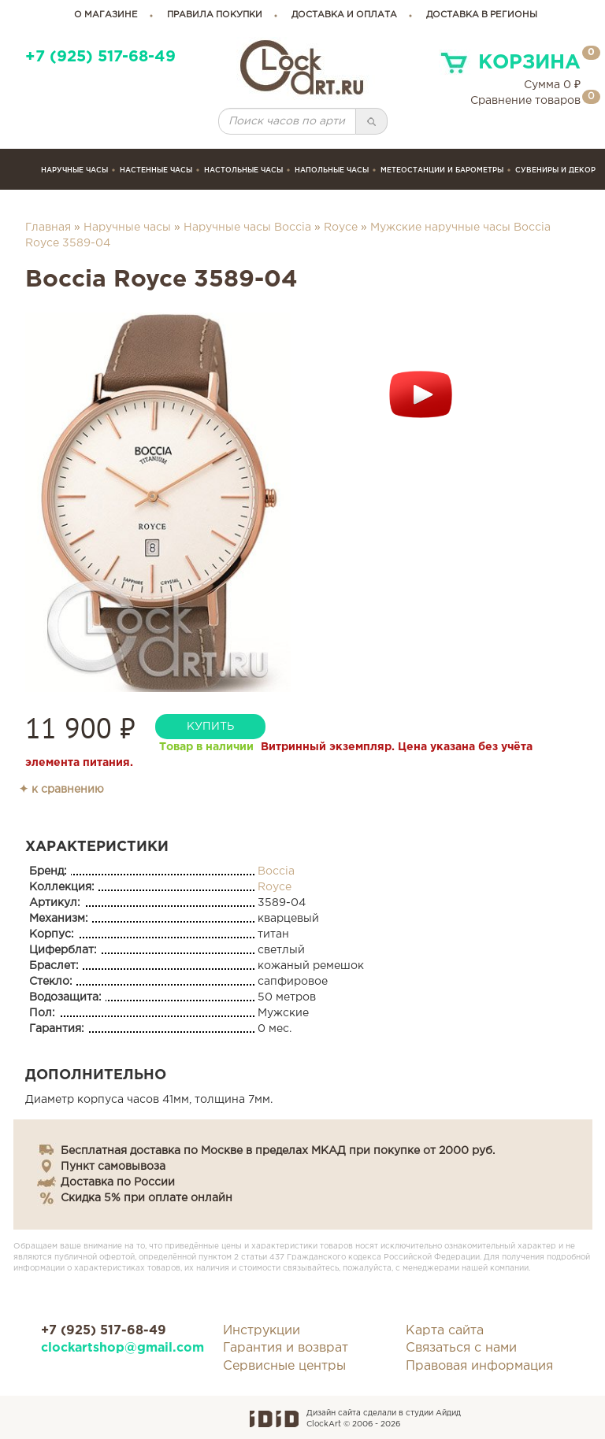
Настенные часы (156, 170)
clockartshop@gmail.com (120, 1348)
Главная (48, 227)
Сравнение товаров (525, 100)
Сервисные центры (284, 1366)
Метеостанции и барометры (441, 170)
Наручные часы (74, 170)
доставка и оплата (344, 15)
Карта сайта (445, 1331)
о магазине (106, 15)
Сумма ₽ (552, 85)
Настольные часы (243, 170)
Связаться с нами (461, 1348)
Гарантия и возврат (285, 1348)
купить (210, 726)
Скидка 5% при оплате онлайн (146, 1198)
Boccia (276, 871)
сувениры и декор (555, 170)
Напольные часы (332, 170)
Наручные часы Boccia (247, 227)
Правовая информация (479, 1366)
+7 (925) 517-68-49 (100, 57)
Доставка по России (118, 1182)
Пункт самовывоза (113, 1166)
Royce (341, 227)
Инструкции (261, 1331)
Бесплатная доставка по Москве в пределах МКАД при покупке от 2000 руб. (278, 1151)
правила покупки (214, 15)
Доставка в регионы (481, 15)
